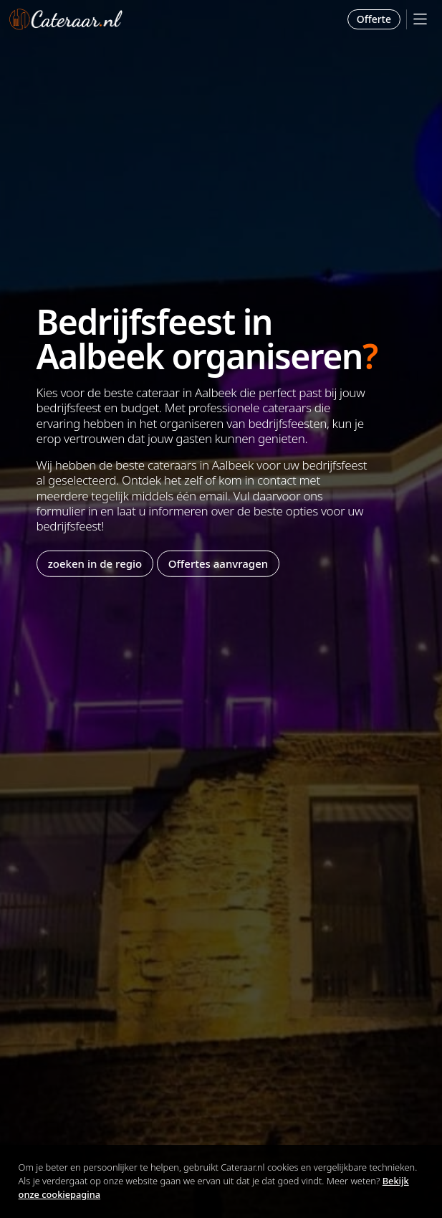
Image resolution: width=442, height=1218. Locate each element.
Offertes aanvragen (218, 563)
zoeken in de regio (95, 563)
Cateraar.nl (66, 19)
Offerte (374, 19)
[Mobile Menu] (420, 19)
